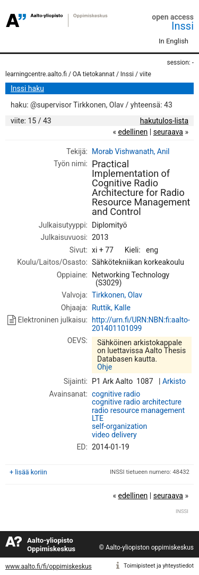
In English (173, 41)
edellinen (133, 132)
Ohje (104, 367)
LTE (97, 418)
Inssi (182, 26)
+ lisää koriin (28, 472)
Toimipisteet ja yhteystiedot (159, 565)
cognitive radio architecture (136, 402)
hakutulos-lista (164, 120)
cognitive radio (116, 394)
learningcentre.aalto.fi (36, 74)
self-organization (119, 426)
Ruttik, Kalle (111, 307)
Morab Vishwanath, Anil (131, 151)
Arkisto (174, 381)
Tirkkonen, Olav (117, 295)
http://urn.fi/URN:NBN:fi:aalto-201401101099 (141, 324)
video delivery (114, 434)
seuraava (168, 132)
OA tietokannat (94, 74)
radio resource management (138, 410)
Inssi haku (27, 88)
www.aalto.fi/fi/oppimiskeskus (48, 566)
